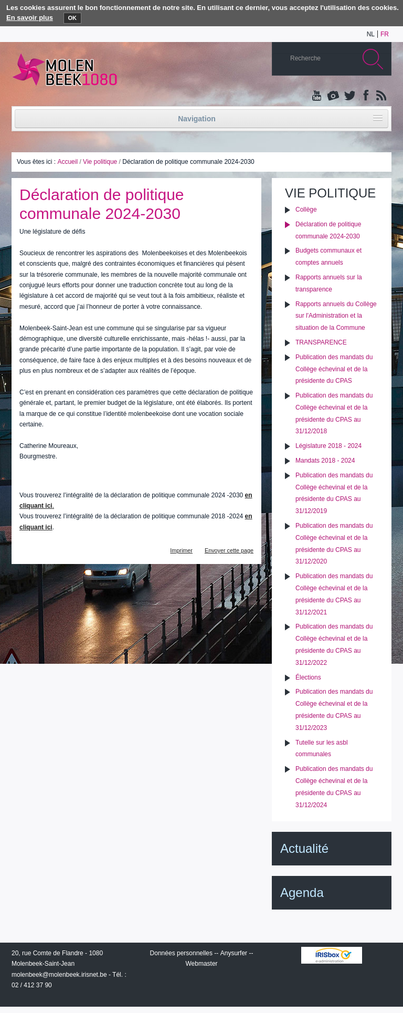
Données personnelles (181, 953)
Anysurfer (233, 953)
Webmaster (201, 963)
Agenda (302, 892)
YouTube (317, 96)
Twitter (349, 96)
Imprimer (181, 550)
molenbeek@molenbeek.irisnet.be (59, 974)
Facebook (364, 96)
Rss (380, 96)
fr (384, 34)
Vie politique (100, 161)
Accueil (67, 161)
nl (371, 34)
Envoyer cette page (229, 550)
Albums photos (333, 96)
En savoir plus (29, 18)
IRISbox (331, 955)
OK (72, 18)
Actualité (304, 848)
